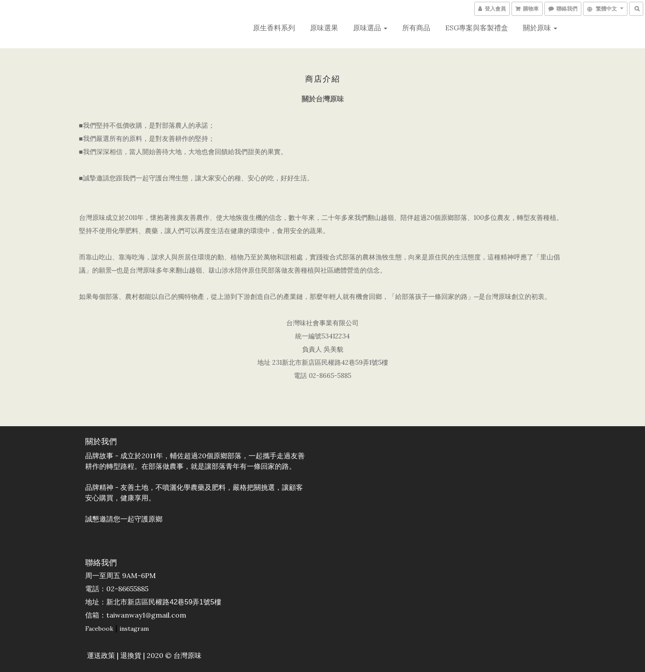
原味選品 (370, 27)
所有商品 (416, 27)
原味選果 (324, 27)
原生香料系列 (274, 27)
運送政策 (101, 655)
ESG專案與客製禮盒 (476, 27)
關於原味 (540, 27)
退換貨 (131, 655)
